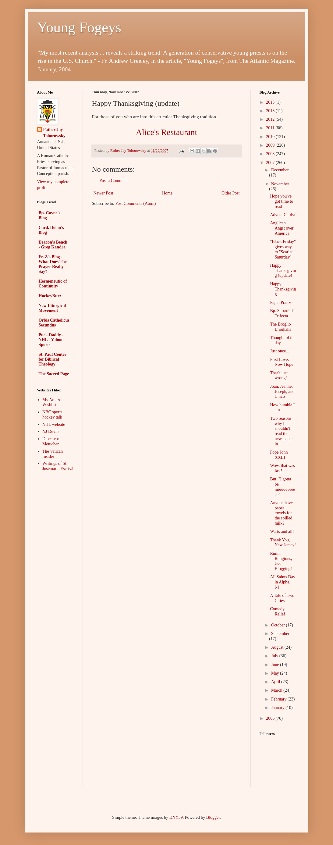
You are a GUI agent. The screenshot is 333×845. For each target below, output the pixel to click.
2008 (271, 154)
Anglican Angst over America (281, 228)
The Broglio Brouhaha (280, 327)
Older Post (230, 193)
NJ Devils (50, 431)
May (275, 673)
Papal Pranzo (281, 302)
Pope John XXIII (279, 455)
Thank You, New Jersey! (283, 542)
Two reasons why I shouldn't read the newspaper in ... (281, 431)
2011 (270, 128)
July (275, 656)
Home (167, 193)
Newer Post (103, 193)
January (278, 707)
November (280, 184)
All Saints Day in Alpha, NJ (282, 582)
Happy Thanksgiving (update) (283, 270)
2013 (271, 111)
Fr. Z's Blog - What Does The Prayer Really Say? (53, 264)
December (280, 170)
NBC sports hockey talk (52, 414)
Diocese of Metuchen (51, 441)
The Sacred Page (54, 374)
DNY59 (175, 817)
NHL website (53, 424)
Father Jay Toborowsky (54, 132)
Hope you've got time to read (281, 201)
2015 (271, 102)
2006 (271, 718)
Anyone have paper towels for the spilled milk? (281, 513)
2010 (271, 136)
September (280, 633)
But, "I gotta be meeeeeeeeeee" (282, 487)
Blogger (213, 817)
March (277, 690)
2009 (271, 145)
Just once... (279, 351)
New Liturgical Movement (52, 308)
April (276, 681)
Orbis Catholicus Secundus (54, 322)
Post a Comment (114, 180)
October (278, 625)
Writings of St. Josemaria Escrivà (57, 466)
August (278, 647)
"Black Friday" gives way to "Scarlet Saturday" (283, 249)
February (279, 699)
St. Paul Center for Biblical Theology (52, 359)
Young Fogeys (79, 27)
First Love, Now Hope (281, 362)
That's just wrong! (278, 375)
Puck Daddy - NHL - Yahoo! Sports (51, 340)
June (275, 664)
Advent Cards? (283, 214)
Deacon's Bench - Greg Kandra (53, 244)
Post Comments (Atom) (135, 203)
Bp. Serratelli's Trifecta (282, 313)
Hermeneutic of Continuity (53, 283)
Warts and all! (282, 531)
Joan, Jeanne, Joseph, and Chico (282, 391)
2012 (271, 119)
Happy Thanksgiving (283, 289)
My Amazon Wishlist (53, 402)
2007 (271, 162)
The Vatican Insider (52, 454)
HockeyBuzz (50, 296)
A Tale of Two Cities (282, 598)
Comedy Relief (277, 611)
